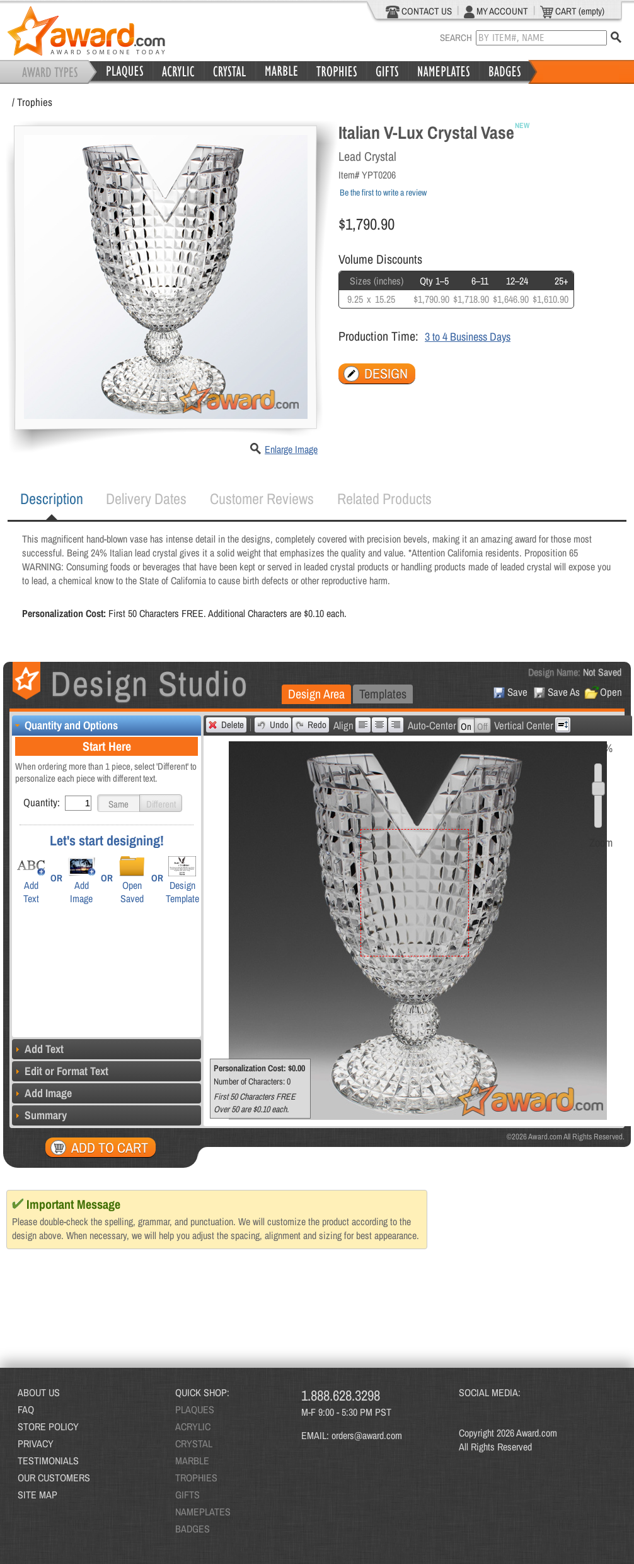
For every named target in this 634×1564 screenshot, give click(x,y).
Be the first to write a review (383, 192)
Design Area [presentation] (316, 693)
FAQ (26, 1409)
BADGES (192, 1529)
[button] (118, 803)
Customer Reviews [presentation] (262, 498)
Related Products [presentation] (384, 498)
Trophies (34, 102)
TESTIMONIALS (48, 1460)
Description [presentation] (51, 498)
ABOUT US (39, 1392)
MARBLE (192, 1460)
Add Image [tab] (42, 1093)
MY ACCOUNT (496, 11)
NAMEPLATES (203, 1512)
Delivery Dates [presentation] (146, 498)
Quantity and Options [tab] (65, 725)
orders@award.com (366, 1435)
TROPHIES (196, 1478)
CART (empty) (572, 11)
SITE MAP (37, 1495)
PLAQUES (194, 1409)
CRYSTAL (193, 1443)
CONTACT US (419, 11)
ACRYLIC (192, 1426)
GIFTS (187, 1495)
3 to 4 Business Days (467, 336)
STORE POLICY (48, 1426)
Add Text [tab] (38, 1049)
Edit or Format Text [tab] (60, 1071)
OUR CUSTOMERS (54, 1478)
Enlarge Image (291, 449)
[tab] (51, 499)
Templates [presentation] (382, 693)
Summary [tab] (39, 1115)
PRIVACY (36, 1443)
